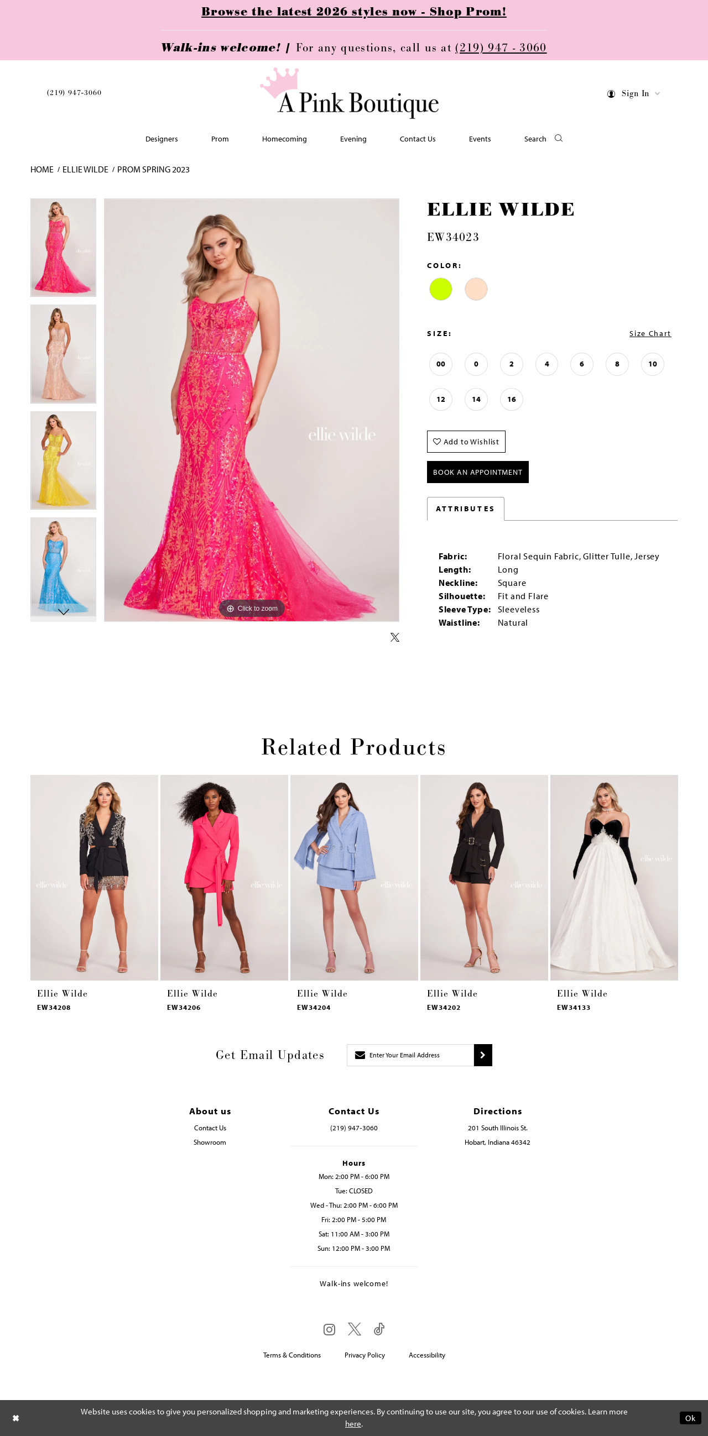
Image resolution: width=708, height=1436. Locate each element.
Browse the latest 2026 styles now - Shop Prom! (354, 12)
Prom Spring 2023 (153, 169)
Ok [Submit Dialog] (690, 1418)
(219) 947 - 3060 (500, 48)
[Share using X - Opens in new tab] (395, 637)
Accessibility (427, 1354)
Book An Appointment (478, 472)
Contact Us (210, 1127)
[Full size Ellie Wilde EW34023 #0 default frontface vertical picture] (252, 410)
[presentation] (94, 878)
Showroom (210, 1142)
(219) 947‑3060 (74, 93)
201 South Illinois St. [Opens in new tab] (498, 1127)
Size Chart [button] (650, 333)
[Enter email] (410, 1055)
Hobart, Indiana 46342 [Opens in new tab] (497, 1142)
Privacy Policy (365, 1354)
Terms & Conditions (292, 1354)
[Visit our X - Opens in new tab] (354, 1330)
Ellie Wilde (85, 169)
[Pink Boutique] (350, 93)
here (353, 1424)
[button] (634, 95)
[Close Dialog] (16, 1418)
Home (42, 169)
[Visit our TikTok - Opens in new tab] (379, 1330)
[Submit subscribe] (483, 1055)
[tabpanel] (63, 251)
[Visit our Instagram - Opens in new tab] (329, 1329)
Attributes (466, 508)
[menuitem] (74, 94)
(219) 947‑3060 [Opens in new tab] (353, 1127)
